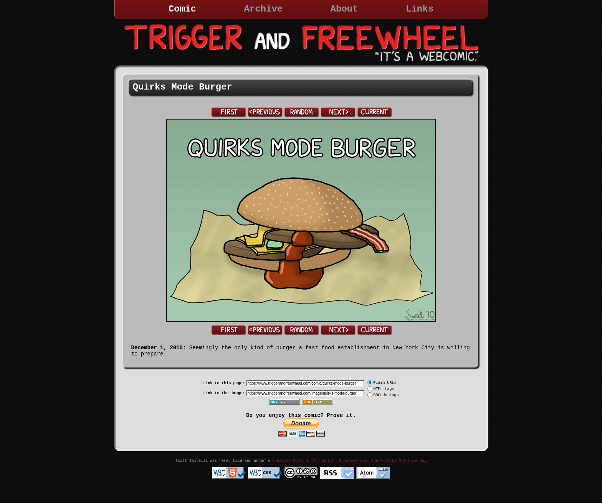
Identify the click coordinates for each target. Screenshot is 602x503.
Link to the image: (224, 393)
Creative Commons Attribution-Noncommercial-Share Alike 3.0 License (348, 461)
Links (419, 9)
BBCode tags (386, 395)
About (344, 9)
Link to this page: (224, 383)
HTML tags (384, 389)
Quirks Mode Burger (182, 87)
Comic (182, 9)
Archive (263, 9)
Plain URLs (385, 383)
